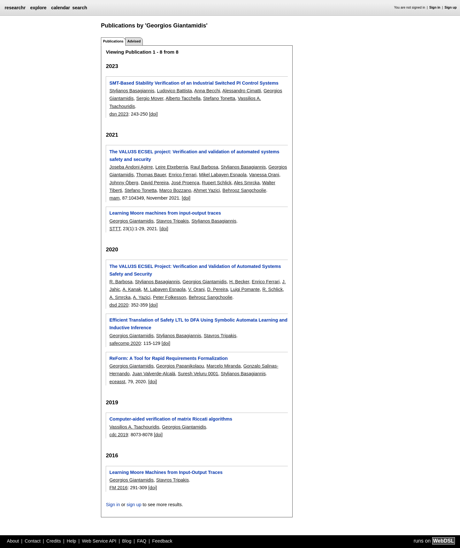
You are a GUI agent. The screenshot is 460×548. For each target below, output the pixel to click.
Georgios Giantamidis (131, 221)
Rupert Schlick (217, 182)
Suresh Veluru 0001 (198, 373)
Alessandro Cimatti (241, 90)
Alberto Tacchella (182, 98)
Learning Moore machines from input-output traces (165, 213)
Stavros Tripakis (172, 221)
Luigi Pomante (245, 289)
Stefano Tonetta (219, 98)
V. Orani (196, 289)
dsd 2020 (118, 305)
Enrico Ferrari (182, 174)
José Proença (185, 182)
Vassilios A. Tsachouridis (134, 427)
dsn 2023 (118, 114)
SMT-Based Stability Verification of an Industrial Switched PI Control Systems (193, 83)
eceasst (117, 381)
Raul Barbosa (204, 167)
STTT (114, 228)
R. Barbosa (120, 281)
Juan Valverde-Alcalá (153, 373)
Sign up (451, 7)
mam (114, 198)
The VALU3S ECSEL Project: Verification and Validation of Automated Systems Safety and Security (195, 270)
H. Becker (239, 281)
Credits (53, 541)
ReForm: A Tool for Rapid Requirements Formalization (168, 358)
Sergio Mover (149, 98)
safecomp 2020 (125, 343)
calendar (60, 7)
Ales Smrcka (247, 182)
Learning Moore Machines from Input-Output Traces (165, 472)
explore (38, 7)
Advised (134, 41)
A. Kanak (131, 289)
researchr (15, 7)
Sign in (435, 7)
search (79, 7)
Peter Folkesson (169, 297)
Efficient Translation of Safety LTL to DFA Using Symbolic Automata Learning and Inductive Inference (198, 323)
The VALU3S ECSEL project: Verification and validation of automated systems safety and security (194, 155)
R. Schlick (272, 289)
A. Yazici (141, 297)
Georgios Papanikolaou (180, 366)
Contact (33, 541)
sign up (133, 504)
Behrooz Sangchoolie (244, 190)
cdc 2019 (118, 434)
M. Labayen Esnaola (165, 289)
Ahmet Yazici (207, 190)
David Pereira (155, 182)
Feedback (162, 541)
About (13, 541)
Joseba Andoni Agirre (131, 167)
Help (71, 541)
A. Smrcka (119, 297)
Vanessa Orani (264, 174)
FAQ (141, 541)
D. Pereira (217, 289)
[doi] (153, 114)
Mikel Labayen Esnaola (223, 174)
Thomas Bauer (151, 174)
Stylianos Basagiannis (131, 90)
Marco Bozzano (175, 190)
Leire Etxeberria (171, 167)
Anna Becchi (207, 90)
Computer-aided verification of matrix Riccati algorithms (170, 419)
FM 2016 (118, 487)
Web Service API (99, 541)
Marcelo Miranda (223, 366)
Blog (126, 541)
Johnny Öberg (123, 182)
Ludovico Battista (174, 90)
